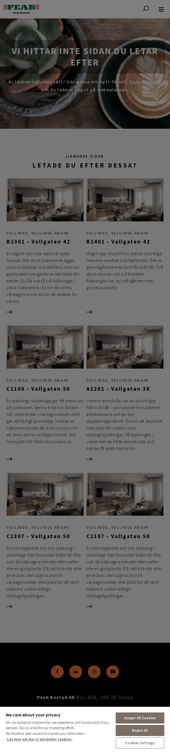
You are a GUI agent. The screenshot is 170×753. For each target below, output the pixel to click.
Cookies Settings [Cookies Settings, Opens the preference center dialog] (140, 743)
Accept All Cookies (140, 718)
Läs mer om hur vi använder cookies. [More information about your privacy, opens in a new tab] (39, 739)
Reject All (140, 730)
